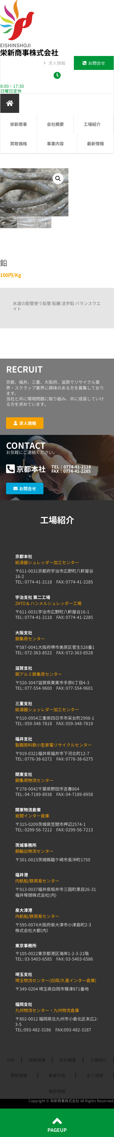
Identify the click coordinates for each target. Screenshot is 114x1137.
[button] (58, 178)
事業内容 (57, 143)
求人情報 (94, 1075)
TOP (11, 1060)
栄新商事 (18, 124)
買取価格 (18, 143)
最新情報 (95, 143)
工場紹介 (94, 124)
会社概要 (55, 124)
